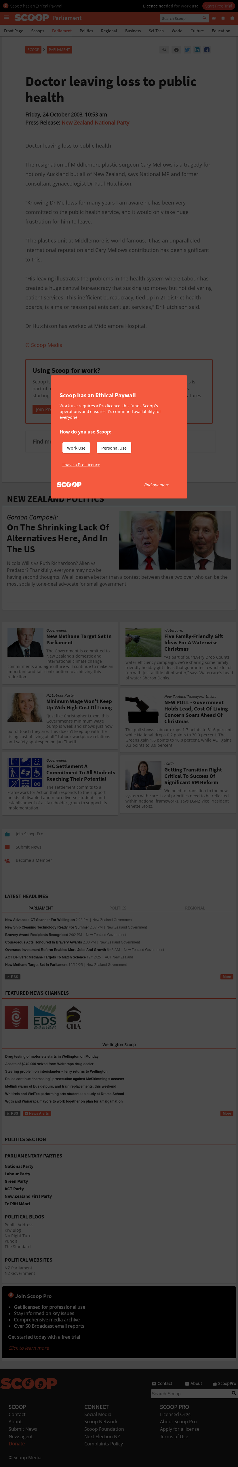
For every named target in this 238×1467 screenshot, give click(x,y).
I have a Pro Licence (81, 464)
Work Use (76, 448)
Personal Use (114, 448)
